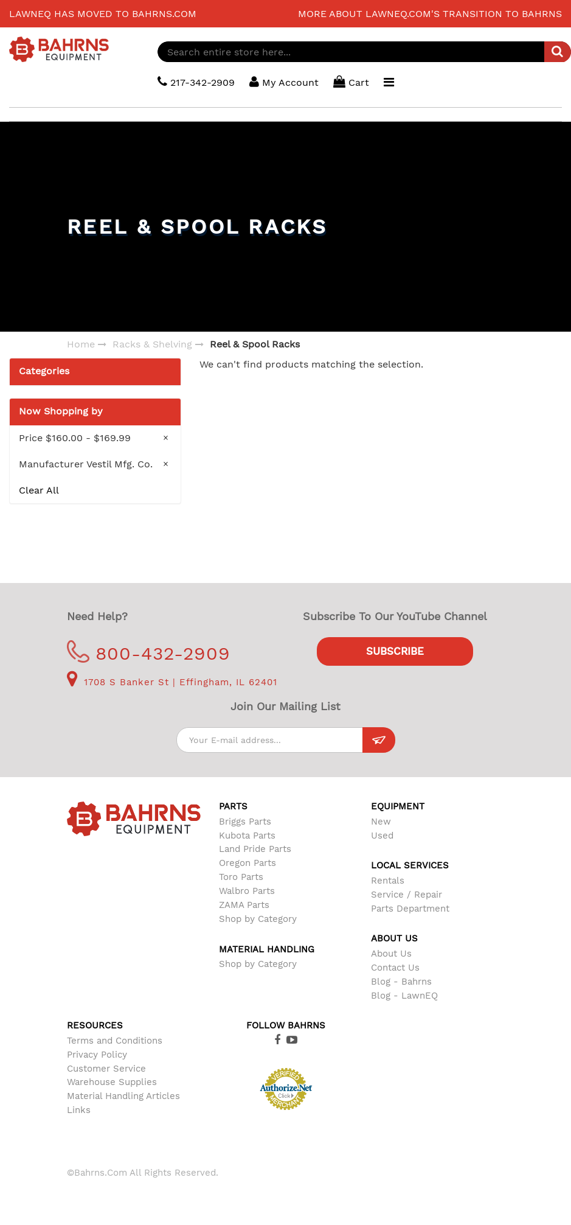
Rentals (387, 880)
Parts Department (410, 908)
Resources (95, 1025)
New (381, 821)
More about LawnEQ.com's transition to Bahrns (430, 13)
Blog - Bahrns (401, 981)
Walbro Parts (247, 890)
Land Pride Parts (255, 848)
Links (79, 1110)
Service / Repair (406, 894)
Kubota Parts (247, 835)
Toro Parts (241, 876)
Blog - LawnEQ (404, 995)
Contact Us (395, 967)
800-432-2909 (148, 653)
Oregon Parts (247, 862)
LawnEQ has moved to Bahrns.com (102, 13)
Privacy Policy (97, 1054)
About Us (391, 953)
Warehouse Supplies (112, 1082)
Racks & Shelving (152, 344)
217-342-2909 (196, 81)
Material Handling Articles (123, 1096)
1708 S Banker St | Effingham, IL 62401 (172, 682)
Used (382, 835)
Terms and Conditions (114, 1040)
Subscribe (395, 651)
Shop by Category (258, 918)
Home (81, 344)
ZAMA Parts (244, 904)
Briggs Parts (245, 821)
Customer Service (106, 1068)
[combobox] (364, 51)
